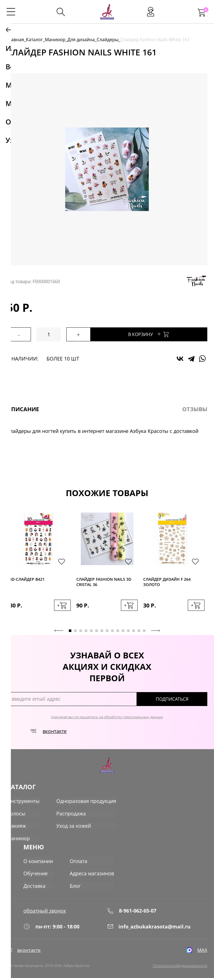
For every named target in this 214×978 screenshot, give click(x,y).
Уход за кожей (73, 824)
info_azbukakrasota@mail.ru (149, 923)
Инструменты (23, 800)
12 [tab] (128, 630)
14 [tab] (139, 630)
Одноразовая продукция (86, 800)
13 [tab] (133, 630)
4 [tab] (86, 630)
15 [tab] (144, 630)
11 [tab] (123, 630)
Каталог (34, 39)
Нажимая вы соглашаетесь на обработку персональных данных (107, 716)
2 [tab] (75, 630)
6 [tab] (96, 630)
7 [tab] (102, 630)
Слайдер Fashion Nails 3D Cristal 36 (103, 582)
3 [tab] (80, 630)
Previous (58, 630)
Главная (15, 39)
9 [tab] (112, 630)
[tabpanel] (40, 567)
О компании (38, 857)
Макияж (16, 824)
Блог (75, 882)
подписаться (183, 698)
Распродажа (71, 812)
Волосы (16, 812)
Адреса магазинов (92, 869)
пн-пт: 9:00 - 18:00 (51, 923)
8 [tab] (107, 630)
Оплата (78, 857)
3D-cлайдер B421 (27, 579)
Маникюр (55, 39)
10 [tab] (117, 630)
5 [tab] (91, 630)
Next (155, 630)
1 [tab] (70, 630)
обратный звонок (44, 906)
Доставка (34, 882)
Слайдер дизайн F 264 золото (167, 582)
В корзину (160, 333)
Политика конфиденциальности (180, 964)
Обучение (35, 869)
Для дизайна (81, 39)
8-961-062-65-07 (131, 905)
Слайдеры (107, 39)
